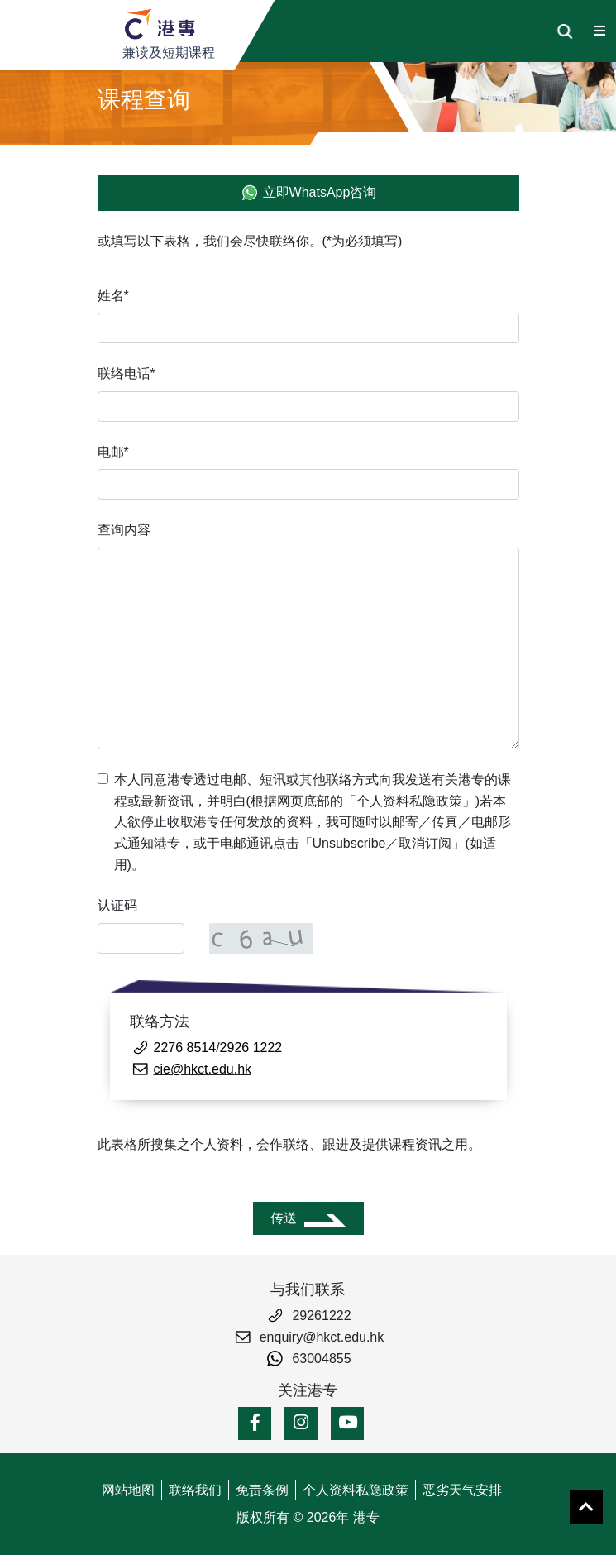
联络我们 (195, 1490)
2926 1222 (251, 1048)
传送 (283, 1218)
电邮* (113, 452)
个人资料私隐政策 (355, 1490)
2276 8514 (185, 1048)
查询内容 (124, 530)
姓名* (113, 296)
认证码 (117, 905)
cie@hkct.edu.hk (203, 1069)
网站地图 (128, 1490)
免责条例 (262, 1490)
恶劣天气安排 (462, 1490)
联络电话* (126, 373)
